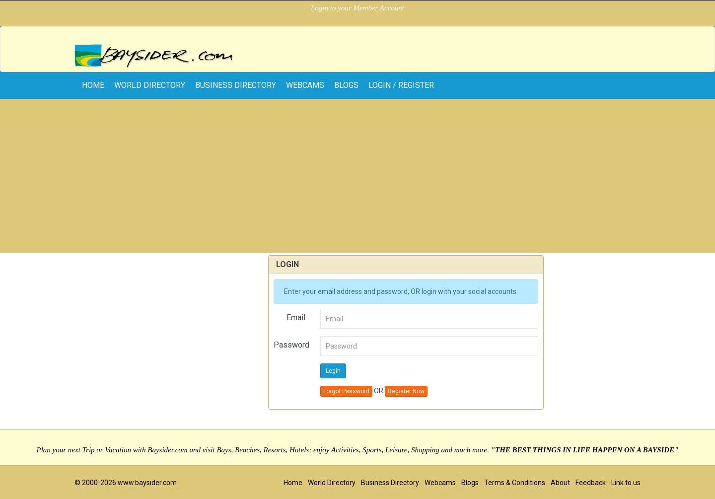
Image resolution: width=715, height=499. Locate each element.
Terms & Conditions (514, 483)
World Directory (149, 85)
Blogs (346, 85)
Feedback (590, 483)
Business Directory (235, 85)
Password (291, 345)
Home (293, 483)
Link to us (626, 483)
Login (333, 370)
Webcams (305, 85)
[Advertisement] (357, 178)
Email (295, 317)
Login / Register (401, 85)
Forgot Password (346, 391)
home (93, 85)
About (560, 483)
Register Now (406, 391)
